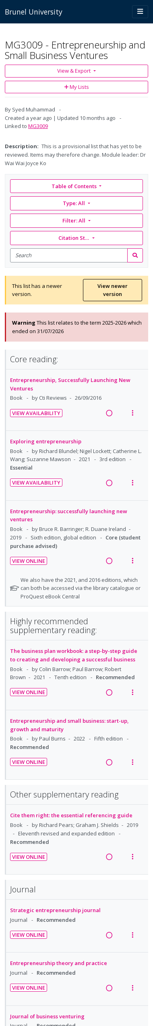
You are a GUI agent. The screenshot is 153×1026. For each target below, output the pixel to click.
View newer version (112, 290)
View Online (28, 560)
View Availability (36, 413)
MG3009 (38, 126)
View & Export (74, 70)
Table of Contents (75, 186)
